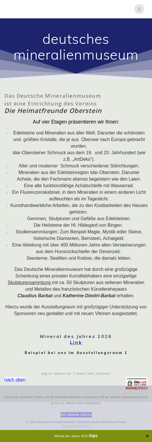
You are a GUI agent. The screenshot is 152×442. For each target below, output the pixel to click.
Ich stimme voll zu (76, 414)
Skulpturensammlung (30, 282)
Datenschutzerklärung (76, 426)
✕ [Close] (147, 436)
